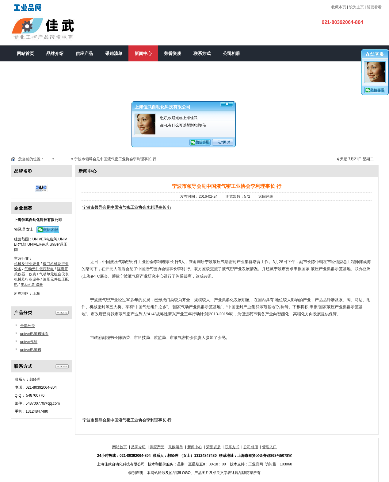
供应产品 (157, 447)
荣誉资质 (213, 447)
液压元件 (50, 279)
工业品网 (255, 464)
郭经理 (19, 229)
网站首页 (119, 447)
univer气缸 (29, 342)
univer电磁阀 (30, 350)
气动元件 (32, 269)
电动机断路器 (32, 284)
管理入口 (269, 447)
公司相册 (250, 447)
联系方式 (232, 447)
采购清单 (175, 447)
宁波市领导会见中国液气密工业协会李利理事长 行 (126, 207)
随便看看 (374, 7)
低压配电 (46, 269)
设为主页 (356, 7)
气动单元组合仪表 (54, 274)
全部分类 (27, 326)
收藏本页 (338, 7)
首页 (47, 159)
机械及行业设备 (27, 264)
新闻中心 (62, 159)
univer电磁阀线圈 (34, 334)
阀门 (46, 264)
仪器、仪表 (27, 274)
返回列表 (265, 196)
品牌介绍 (138, 447)
